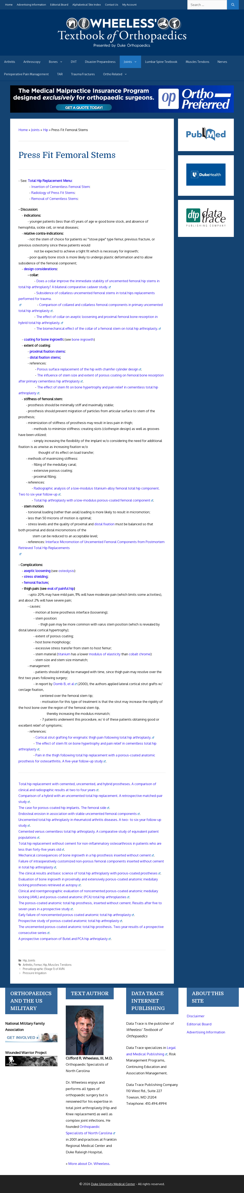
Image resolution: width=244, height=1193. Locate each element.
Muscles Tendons (197, 62)
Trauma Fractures (83, 74)
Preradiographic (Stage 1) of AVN (44, 969)
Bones (58, 62)
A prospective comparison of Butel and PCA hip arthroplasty (64, 939)
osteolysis (66, 571)
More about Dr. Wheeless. (89, 1163)
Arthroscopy (31, 62)
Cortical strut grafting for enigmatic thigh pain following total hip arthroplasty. (94, 737)
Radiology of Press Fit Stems (53, 193)
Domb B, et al (65, 684)
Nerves (222, 62)
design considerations (40, 269)
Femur (38, 964)
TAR (60, 74)
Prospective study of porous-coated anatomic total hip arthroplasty (70, 921)
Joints (132, 62)
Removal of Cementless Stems (54, 199)
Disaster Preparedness (100, 62)
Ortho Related (117, 74)
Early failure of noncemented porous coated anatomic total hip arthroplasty (76, 915)
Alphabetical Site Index (86, 4)
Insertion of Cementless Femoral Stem (60, 187)
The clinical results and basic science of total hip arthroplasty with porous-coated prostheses (89, 873)
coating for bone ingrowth (43, 339)
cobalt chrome (139, 654)
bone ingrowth (83, 339)
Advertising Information (31, 4)
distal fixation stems (45, 357)
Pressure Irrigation (34, 973)
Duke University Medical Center (113, 1184)
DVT (74, 62)
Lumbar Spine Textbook (161, 62)
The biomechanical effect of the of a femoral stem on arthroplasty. (98, 328)
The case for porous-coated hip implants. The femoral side (63, 808)
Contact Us (111, 4)
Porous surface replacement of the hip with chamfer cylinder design (89, 369)
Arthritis (9, 62)
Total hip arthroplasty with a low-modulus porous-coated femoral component (93, 500)
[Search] (233, 5)
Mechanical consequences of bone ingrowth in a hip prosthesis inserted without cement (86, 855)
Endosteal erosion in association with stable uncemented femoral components (79, 814)
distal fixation (104, 524)
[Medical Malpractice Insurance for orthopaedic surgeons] (122, 111)
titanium (64, 654)
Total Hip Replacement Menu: (50, 181)
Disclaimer (196, 1016)
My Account (129, 4)
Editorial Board (59, 4)
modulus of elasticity (105, 654)
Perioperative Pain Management (26, 74)
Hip (25, 960)
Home (9, 4)
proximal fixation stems (47, 351)
